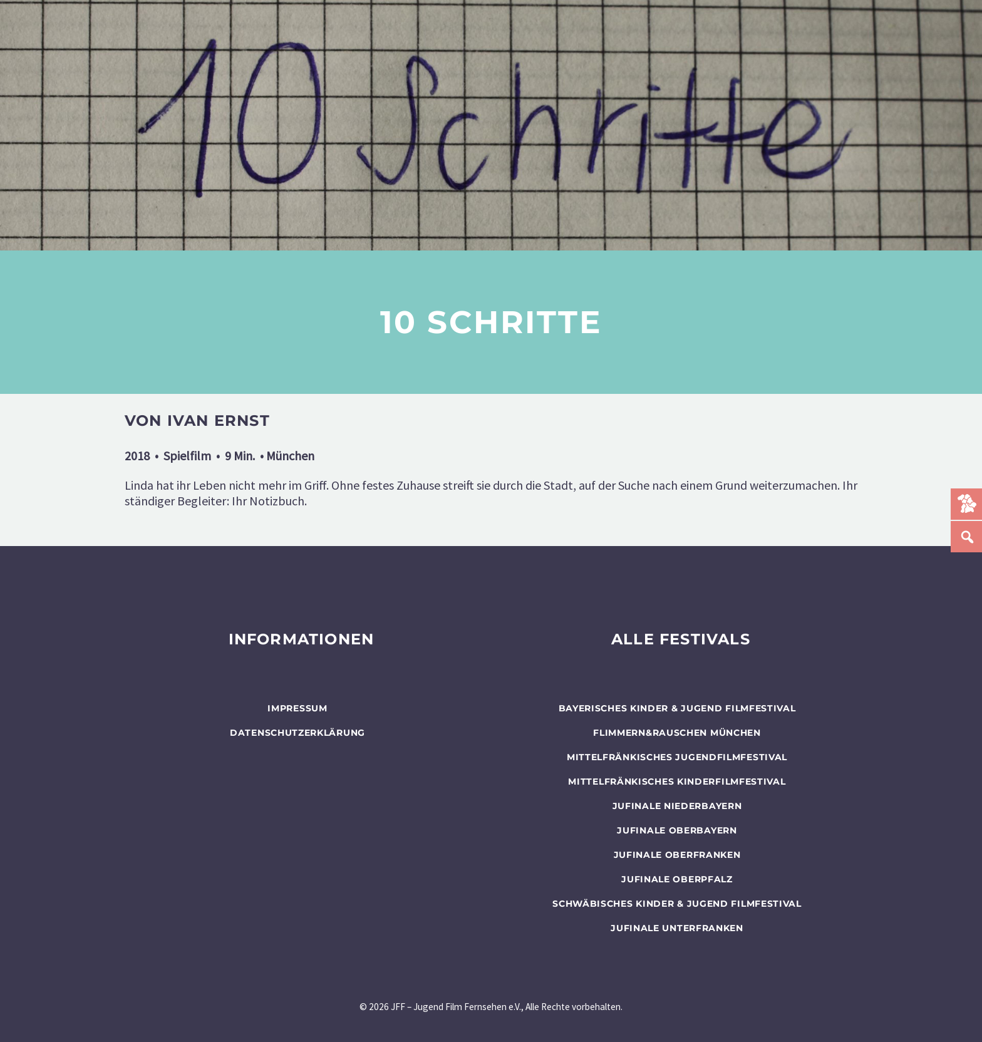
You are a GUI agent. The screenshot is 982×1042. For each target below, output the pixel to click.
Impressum (297, 708)
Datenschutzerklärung (297, 732)
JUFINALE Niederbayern (677, 806)
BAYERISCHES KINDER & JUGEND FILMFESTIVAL (677, 708)
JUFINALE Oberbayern (676, 830)
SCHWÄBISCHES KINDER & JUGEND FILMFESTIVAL (677, 903)
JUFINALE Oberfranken (677, 854)
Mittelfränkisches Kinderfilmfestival (676, 781)
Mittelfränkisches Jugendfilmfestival (677, 757)
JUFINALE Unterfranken (677, 928)
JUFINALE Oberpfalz (677, 879)
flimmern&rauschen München (677, 732)
